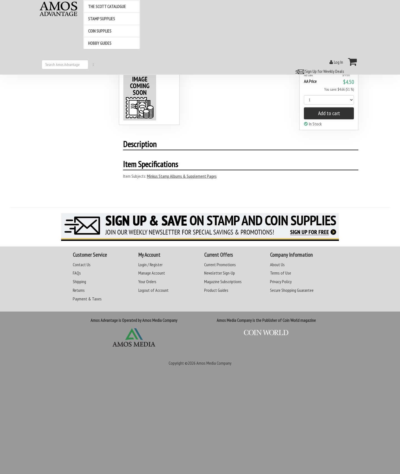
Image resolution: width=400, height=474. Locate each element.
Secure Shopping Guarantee (292, 290)
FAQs (77, 273)
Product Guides (216, 290)
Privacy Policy (281, 281)
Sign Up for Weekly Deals (319, 71)
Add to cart (329, 113)
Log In (336, 62)
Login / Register (150, 264)
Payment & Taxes (87, 299)
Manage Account (151, 273)
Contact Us (82, 264)
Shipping (79, 281)
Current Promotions (220, 264)
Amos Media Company (213, 363)
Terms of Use (280, 273)
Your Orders (147, 281)
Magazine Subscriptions (223, 281)
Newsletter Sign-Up (219, 273)
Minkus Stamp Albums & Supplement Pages (182, 176)
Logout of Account (153, 290)
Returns (79, 290)
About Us (277, 264)
